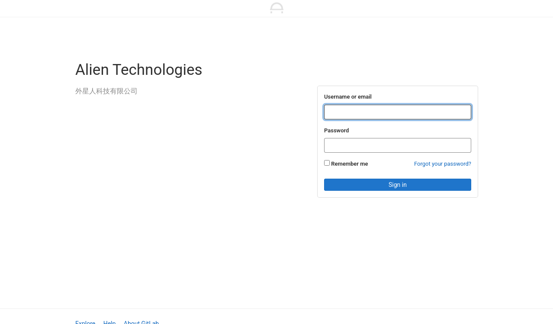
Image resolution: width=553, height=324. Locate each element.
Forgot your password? (442, 163)
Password (336, 130)
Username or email (348, 96)
